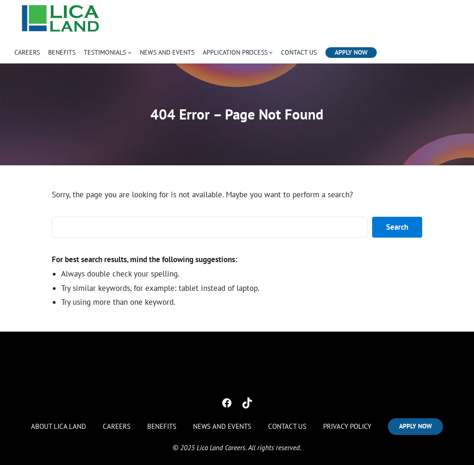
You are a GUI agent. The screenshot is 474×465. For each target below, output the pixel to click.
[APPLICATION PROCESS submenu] (271, 52)
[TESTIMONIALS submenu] (129, 52)
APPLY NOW (351, 52)
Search (397, 227)
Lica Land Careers (221, 444)
